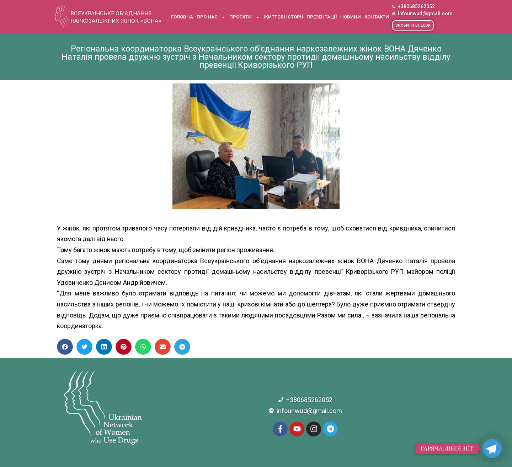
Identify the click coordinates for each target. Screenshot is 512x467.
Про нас (211, 17)
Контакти (376, 17)
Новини (350, 17)
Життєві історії (283, 17)
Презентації (321, 17)
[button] (413, 25)
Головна (182, 17)
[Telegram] (492, 448)
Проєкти (244, 17)
